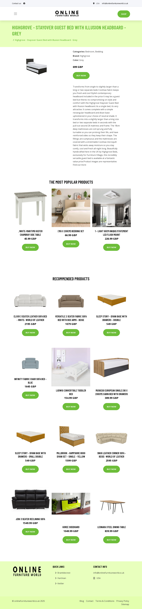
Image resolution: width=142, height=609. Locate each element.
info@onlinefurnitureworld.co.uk (115, 3)
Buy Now (81, 75)
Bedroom (89, 51)
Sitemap (125, 604)
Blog (82, 601)
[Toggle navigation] (15, 13)
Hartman (61, 578)
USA (97, 3)
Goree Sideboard (70, 527)
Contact (89, 601)
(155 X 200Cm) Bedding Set (71, 231)
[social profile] (24, 3)
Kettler (60, 583)
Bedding (99, 51)
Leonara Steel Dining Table (111, 527)
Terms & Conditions (104, 601)
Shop (123, 14)
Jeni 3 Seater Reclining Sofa (30, 519)
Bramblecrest (63, 572)
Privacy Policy (122, 601)
